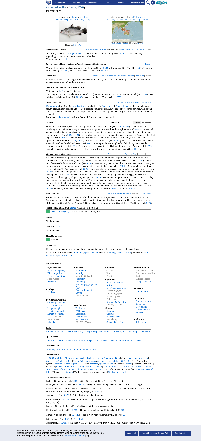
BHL (117, 358)
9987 (89, 143)
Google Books (70, 366)
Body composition (115, 282)
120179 (65, 399)
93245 (98, 391)
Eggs (135, 154)
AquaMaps (125, 43)
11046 (73, 140)
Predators (51, 281)
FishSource (51, 255)
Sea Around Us (65, 255)
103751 (132, 188)
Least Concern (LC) (59, 211)
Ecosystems (111, 76)
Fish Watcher (139, 17)
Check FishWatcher (55, 361)
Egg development (84, 290)
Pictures (59, 19)
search (147, 252)
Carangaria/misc (73, 53)
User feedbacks (90, 2)
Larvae (148, 154)
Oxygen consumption (116, 288)
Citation (106, 2)
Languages (75, 2)
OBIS (141, 43)
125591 (119, 97)
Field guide (60, 331)
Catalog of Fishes (81, 361)
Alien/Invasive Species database (79, 358)
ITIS (133, 49)
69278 (67, 395)
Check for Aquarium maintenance (61, 340)
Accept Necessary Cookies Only (155, 433)
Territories (94, 76)
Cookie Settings (181, 433)
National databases (132, 366)
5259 (119, 126)
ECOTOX (124, 361)
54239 (104, 70)
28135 (122, 166)
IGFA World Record (112, 366)
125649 (75, 414)
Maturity (111, 154)
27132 (140, 160)
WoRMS (143, 49)
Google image (85, 19)
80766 (68, 419)
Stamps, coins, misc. (71, 19)
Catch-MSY (144, 331)
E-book (49, 331)
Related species (137, 2)
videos (85, 17)
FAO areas (102, 76)
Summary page (53, 349)
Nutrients (110, 285)
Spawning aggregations (86, 284)
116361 (58, 226)
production (78, 252)
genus (122, 49)
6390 (69, 135)
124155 (64, 422)
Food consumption (56, 276)
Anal (103, 106)
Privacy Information (74, 435)
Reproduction (119, 154)
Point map (136, 19)
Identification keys (124, 102)
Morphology (135, 102)
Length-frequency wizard (97, 331)
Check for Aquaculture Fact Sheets (125, 340)
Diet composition (55, 273)
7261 (139, 68)
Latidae (123, 53)
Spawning (128, 154)
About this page (59, 2)
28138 (79, 97)
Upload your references (114, 193)
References (127, 193)
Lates (49, 7)
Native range (111, 19)
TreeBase (140, 369)
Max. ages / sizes (55, 305)
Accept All (131, 433)
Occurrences (121, 76)
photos (74, 17)
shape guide (63, 117)
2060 (66, 70)
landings (112, 252)
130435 (73, 208)
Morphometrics (146, 102)
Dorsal (49, 106)
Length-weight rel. (56, 308)
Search (69, 372)
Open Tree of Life (54, 369)
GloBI (59, 366)
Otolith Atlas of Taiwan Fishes (78, 369)
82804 (81, 384)
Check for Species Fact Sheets (93, 340)
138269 (104, 68)
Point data (66, 349)
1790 (80, 7)
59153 (75, 410)
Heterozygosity (113, 316)
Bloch (72, 7)
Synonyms (102, 49)
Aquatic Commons (104, 358)
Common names (92, 49)
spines (56, 106)
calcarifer (60, 7)
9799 (144, 94)
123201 (75, 381)
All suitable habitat (124, 19)
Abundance (52, 322)
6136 (66, 174)
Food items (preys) (56, 270)
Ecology (148, 64)
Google (98, 366)
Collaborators (146, 193)
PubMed (98, 369)
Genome (110, 311)
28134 (98, 177)
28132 (49, 171)
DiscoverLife (112, 361)
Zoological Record (117, 372)
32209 (138, 129)
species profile (91, 252)
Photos (92, 349)
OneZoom (147, 366)
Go (63, 372)
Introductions (139, 76)
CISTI (69, 361)
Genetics (110, 313)
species (127, 49)
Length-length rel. (55, 311)
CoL (137, 49)
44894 (126, 126)
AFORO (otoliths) (54, 358)
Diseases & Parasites (116, 302)
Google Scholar (86, 366)
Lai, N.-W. (77, 45)
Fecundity (141, 154)
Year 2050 (145, 19)
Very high (78, 419)
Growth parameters (56, 302)
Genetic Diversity (114, 322)
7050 (91, 94)
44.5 (61, 91)
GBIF (138, 43)
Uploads (121, 2)
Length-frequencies (56, 313)
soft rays (82, 106)
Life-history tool (118, 331)
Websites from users (138, 358)
